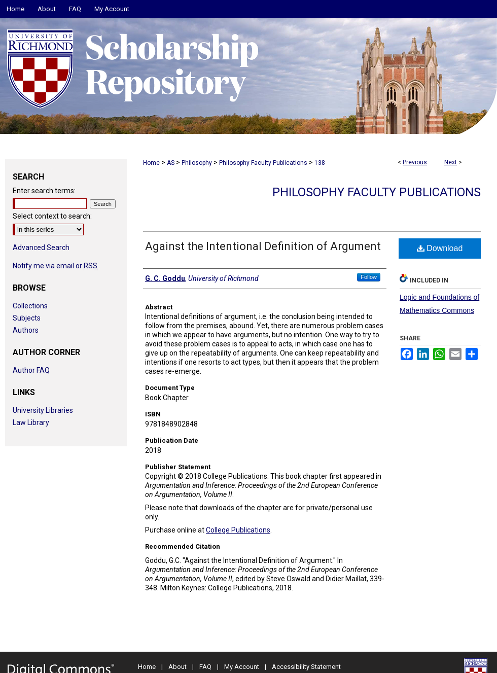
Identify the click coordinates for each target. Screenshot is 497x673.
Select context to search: (52, 216)
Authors (26, 330)
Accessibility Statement (306, 666)
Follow (369, 277)
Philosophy (197, 162)
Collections (30, 306)
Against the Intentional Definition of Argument (263, 246)
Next (450, 162)
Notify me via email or (55, 266)
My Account (241, 666)
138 (319, 162)
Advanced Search (41, 247)
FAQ (205, 666)
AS (170, 162)
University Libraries (43, 410)
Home (151, 162)
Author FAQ (31, 370)
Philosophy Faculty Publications (263, 162)
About (177, 666)
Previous (415, 162)
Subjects (27, 318)
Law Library (31, 422)
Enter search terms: (44, 191)
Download (440, 248)
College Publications (238, 530)
